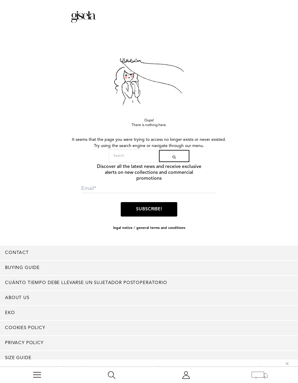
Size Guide (18, 358)
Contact (17, 253)
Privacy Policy (24, 343)
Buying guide (22, 268)
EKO (10, 313)
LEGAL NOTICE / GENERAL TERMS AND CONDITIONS (149, 228)
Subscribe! (149, 209)
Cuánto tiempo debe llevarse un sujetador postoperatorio (86, 283)
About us (17, 298)
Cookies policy (25, 328)
